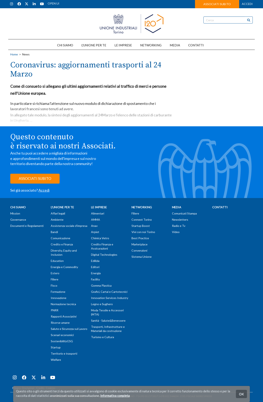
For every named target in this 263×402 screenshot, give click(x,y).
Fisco (54, 285)
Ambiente (57, 219)
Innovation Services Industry (109, 298)
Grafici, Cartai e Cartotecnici (109, 291)
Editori (95, 267)
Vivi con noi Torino (143, 232)
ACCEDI (247, 4)
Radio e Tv (178, 225)
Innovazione (58, 298)
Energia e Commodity (64, 267)
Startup (56, 347)
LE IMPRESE (123, 45)
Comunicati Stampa (184, 213)
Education (57, 261)
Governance (18, 219)
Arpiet (95, 232)
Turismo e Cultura (102, 337)
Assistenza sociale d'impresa (69, 225)
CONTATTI (196, 45)
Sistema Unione (142, 256)
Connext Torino (142, 219)
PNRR (54, 310)
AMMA (95, 219)
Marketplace (140, 244)
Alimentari (97, 213)
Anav (94, 225)
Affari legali (58, 213)
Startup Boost (141, 225)
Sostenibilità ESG (62, 341)
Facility (95, 279)
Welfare (56, 359)
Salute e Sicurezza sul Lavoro (69, 329)
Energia (96, 273)
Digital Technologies (104, 254)
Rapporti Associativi (63, 316)
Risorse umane (60, 322)
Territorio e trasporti (64, 353)
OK (241, 394)
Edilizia (95, 261)
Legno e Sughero (102, 304)
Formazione (58, 291)
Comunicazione (60, 238)
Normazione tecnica (63, 304)
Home (14, 54)
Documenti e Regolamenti (27, 225)
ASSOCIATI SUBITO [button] (217, 4)
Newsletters (180, 219)
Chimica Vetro (100, 238)
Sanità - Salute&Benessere (108, 320)
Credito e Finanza (62, 244)
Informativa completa (115, 395)
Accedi (44, 190)
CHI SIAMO (65, 45)
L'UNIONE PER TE (93, 45)
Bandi (54, 232)
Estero (55, 273)
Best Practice (140, 238)
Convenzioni (139, 250)
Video (176, 232)
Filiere (54, 279)
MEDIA (175, 45)
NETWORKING (150, 45)
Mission (15, 213)
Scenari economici (62, 335)
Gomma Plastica (101, 285)
